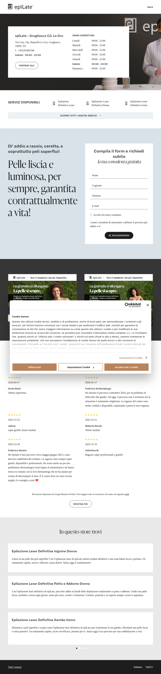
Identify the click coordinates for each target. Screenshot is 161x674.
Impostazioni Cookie (131, 357)
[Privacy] (91, 215)
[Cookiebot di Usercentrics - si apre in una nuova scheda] (127, 305)
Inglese (149, 667)
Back (150, 6)
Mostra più (80, 503)
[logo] (20, 7)
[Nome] (119, 175)
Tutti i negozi (15, 667)
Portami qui (26, 65)
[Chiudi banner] (148, 305)
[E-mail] (119, 206)
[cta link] (42, 300)
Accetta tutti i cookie (126, 367)
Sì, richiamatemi (119, 235)
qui (128, 332)
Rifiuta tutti (34, 367)
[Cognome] (119, 185)
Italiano (138, 667)
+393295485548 (24, 50)
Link (127, 494)
